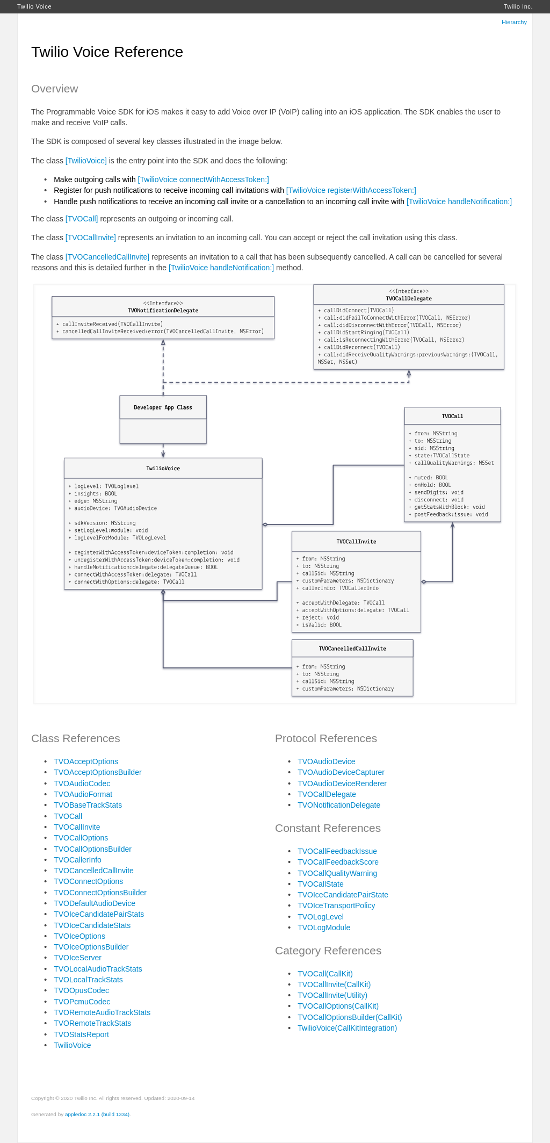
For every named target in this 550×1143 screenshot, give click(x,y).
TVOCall (68, 816)
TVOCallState (321, 884)
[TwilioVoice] (86, 160)
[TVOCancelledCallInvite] (107, 257)
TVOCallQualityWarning (337, 873)
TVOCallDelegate (327, 794)
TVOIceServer (78, 957)
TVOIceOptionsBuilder (91, 947)
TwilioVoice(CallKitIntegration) (347, 1028)
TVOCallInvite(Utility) (332, 995)
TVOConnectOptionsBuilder (100, 892)
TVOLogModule (324, 927)
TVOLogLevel (321, 916)
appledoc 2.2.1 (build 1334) (97, 1114)
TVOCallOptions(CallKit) (338, 1006)
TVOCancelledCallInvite (94, 870)
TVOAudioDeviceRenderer (342, 783)
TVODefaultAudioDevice (94, 903)
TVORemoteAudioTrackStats (102, 1012)
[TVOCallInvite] (91, 237)
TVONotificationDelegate (339, 805)
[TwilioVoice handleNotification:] (459, 201)
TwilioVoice (72, 1045)
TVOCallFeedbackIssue (337, 851)
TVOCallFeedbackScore (338, 862)
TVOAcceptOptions (86, 761)
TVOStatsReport (81, 1034)
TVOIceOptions (79, 936)
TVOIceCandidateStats (92, 925)
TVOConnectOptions (88, 881)
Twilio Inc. (518, 6)
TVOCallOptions (81, 837)
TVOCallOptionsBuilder (93, 849)
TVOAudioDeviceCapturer (341, 772)
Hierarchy (514, 22)
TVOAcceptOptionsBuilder (97, 772)
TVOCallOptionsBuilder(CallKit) (350, 1017)
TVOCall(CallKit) (325, 973)
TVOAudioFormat (83, 794)
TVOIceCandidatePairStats (99, 914)
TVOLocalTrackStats (88, 979)
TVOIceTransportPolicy (336, 905)
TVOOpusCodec (81, 990)
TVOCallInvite (77, 827)
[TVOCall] (82, 218)
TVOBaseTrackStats (88, 805)
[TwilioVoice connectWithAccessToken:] (203, 179)
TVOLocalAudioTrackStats (98, 969)
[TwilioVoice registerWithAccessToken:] (351, 190)
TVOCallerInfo (78, 860)
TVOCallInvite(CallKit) (334, 984)
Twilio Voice (34, 6)
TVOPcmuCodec (82, 1001)
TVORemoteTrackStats (92, 1023)
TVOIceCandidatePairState (343, 894)
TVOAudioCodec (82, 783)
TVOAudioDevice (326, 761)
